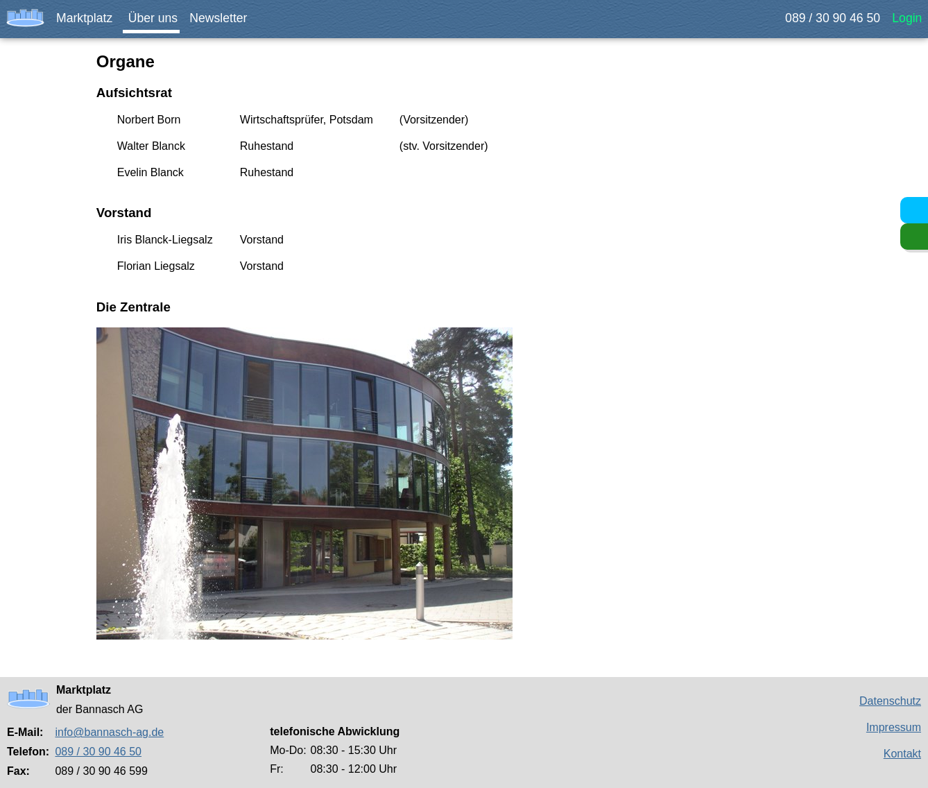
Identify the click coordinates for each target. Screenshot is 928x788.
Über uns (157, 18)
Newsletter (223, 18)
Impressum (893, 727)
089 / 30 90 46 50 (840, 18)
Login (911, 18)
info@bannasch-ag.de (109, 732)
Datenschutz (890, 701)
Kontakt (902, 754)
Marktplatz (89, 18)
